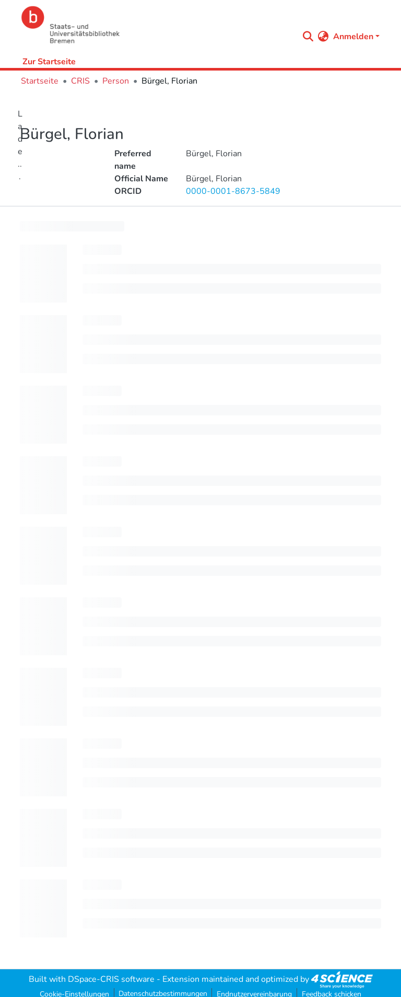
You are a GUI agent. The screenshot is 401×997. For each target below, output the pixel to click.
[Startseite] (156, 24)
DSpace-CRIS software (111, 979)
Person (115, 81)
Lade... (20, 145)
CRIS (80, 81)
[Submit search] (308, 36)
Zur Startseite (49, 61)
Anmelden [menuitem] (353, 36)
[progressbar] (72, 226)
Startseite (39, 81)
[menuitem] (323, 36)
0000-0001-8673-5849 (233, 191)
